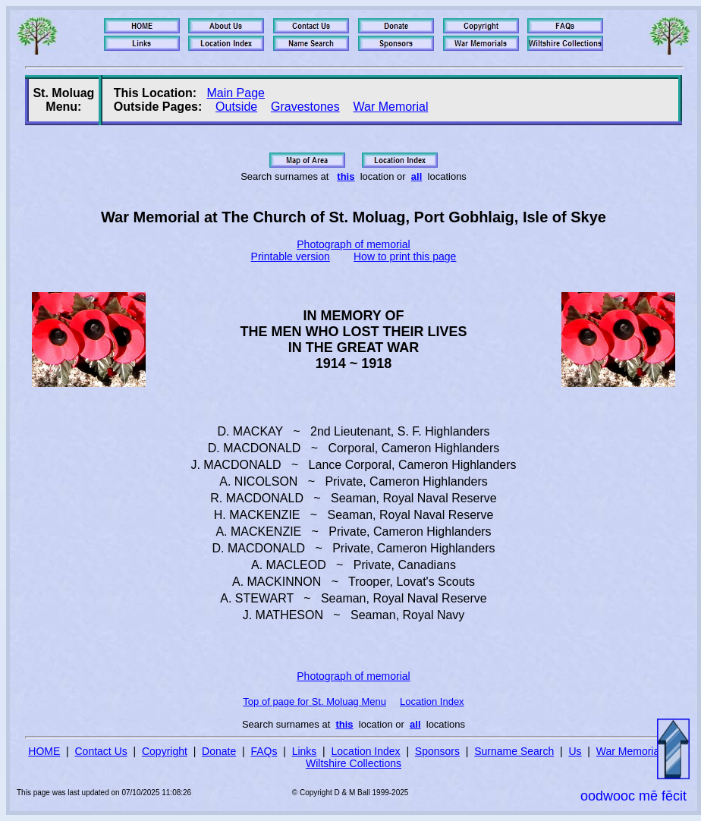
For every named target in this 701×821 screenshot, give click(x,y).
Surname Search (514, 751)
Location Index (432, 701)
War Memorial (390, 106)
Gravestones (305, 106)
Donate (219, 751)
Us (574, 751)
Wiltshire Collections (353, 763)
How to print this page (405, 256)
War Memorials (632, 751)
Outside (236, 106)
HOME (44, 751)
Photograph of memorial (353, 244)
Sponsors (437, 751)
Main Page (235, 93)
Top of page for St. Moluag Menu (314, 701)
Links (304, 751)
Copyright (164, 751)
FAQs (263, 751)
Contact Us (101, 751)
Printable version (290, 256)
